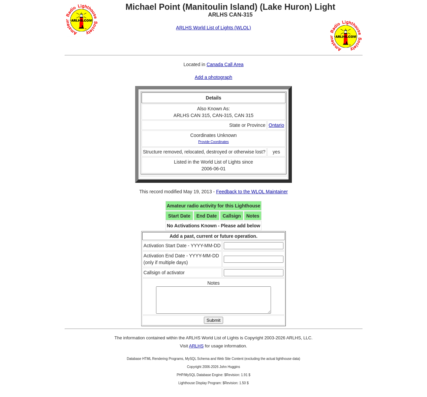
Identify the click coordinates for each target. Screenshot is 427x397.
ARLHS (196, 350)
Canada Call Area (225, 64)
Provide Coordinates (213, 142)
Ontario (276, 125)
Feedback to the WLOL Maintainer (252, 191)
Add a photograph (213, 77)
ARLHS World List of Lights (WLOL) (213, 27)
